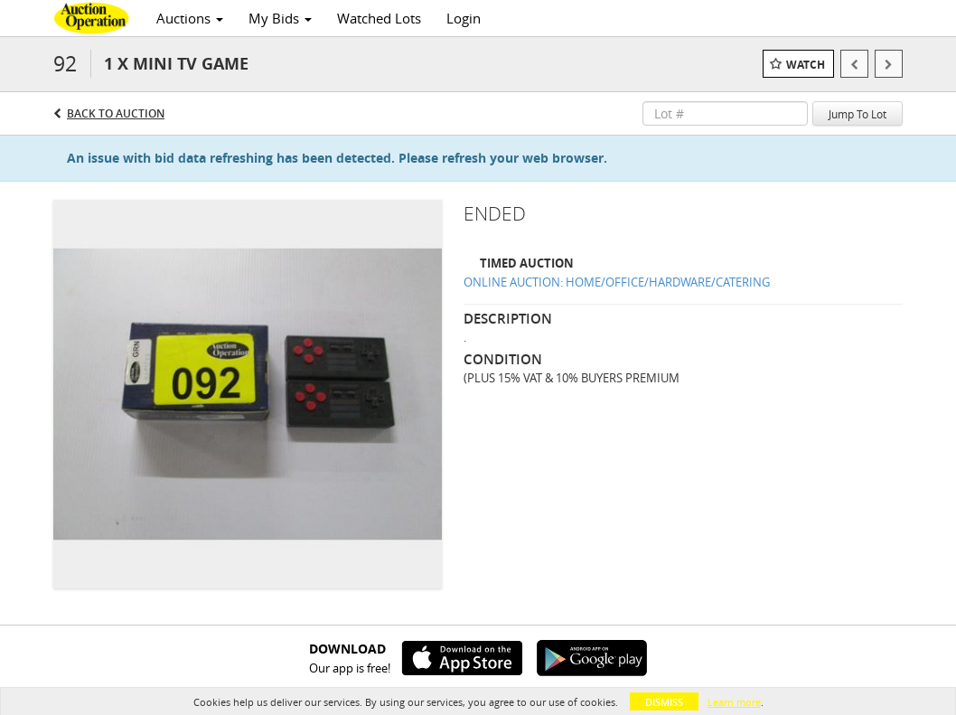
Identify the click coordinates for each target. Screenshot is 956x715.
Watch (805, 64)
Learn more (734, 702)
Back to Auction (115, 113)
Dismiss (664, 702)
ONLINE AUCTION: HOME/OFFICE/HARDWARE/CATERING (617, 282)
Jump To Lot (857, 114)
